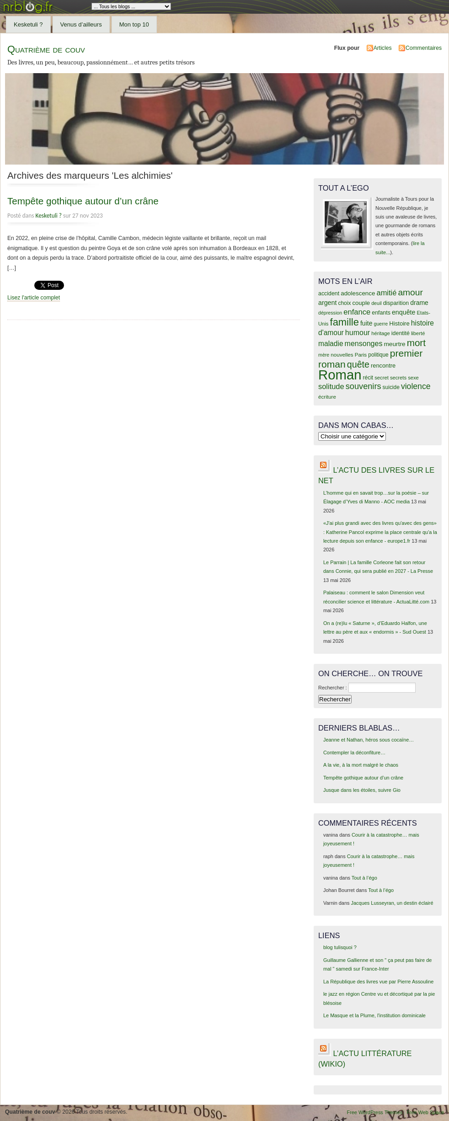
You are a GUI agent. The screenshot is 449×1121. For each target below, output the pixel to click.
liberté (418, 333)
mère (323, 355)
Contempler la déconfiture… (354, 752)
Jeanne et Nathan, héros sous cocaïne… (368, 739)
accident (328, 293)
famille (344, 322)
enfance (356, 312)
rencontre (383, 365)
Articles (383, 48)
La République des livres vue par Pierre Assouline (378, 981)
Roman (340, 374)
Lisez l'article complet (33, 297)
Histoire (399, 323)
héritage (380, 333)
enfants (381, 313)
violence (416, 386)
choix (344, 303)
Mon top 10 (134, 24)
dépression (330, 312)
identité (400, 333)
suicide (391, 387)
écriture (327, 397)
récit (368, 377)
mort (416, 342)
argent (327, 302)
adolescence (358, 293)
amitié (387, 292)
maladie (330, 343)
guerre (381, 323)
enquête (404, 312)
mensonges (364, 343)
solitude (331, 386)
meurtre (394, 344)
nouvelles (342, 355)
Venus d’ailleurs (81, 24)
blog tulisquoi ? (340, 947)
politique (378, 355)
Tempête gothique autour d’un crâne (83, 201)
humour (357, 332)
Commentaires (424, 48)
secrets (398, 377)
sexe (413, 377)
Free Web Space (425, 1112)
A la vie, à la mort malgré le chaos (360, 765)
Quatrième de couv (46, 49)
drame (419, 302)
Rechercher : (332, 687)
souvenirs (363, 386)
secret (381, 377)
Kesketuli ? (28, 24)
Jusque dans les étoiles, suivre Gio (362, 790)
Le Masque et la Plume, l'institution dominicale (374, 1015)
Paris (361, 355)
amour (410, 292)
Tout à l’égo (364, 878)
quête (358, 364)
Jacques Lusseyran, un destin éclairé (392, 903)
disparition (396, 303)
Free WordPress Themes (374, 1112)
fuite (366, 323)
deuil (376, 303)
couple (361, 302)
